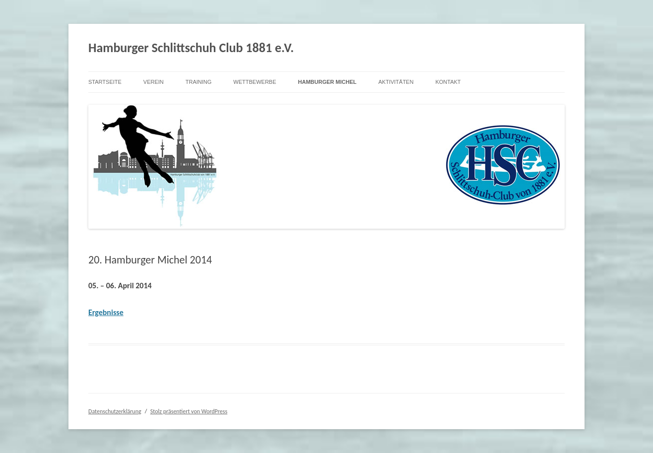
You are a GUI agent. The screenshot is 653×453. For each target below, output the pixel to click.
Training (199, 82)
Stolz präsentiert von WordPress (188, 411)
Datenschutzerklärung (114, 411)
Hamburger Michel (327, 82)
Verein (153, 82)
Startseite (105, 82)
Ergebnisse (106, 312)
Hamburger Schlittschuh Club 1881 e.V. (191, 48)
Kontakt (447, 82)
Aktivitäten (395, 82)
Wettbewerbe (254, 82)
